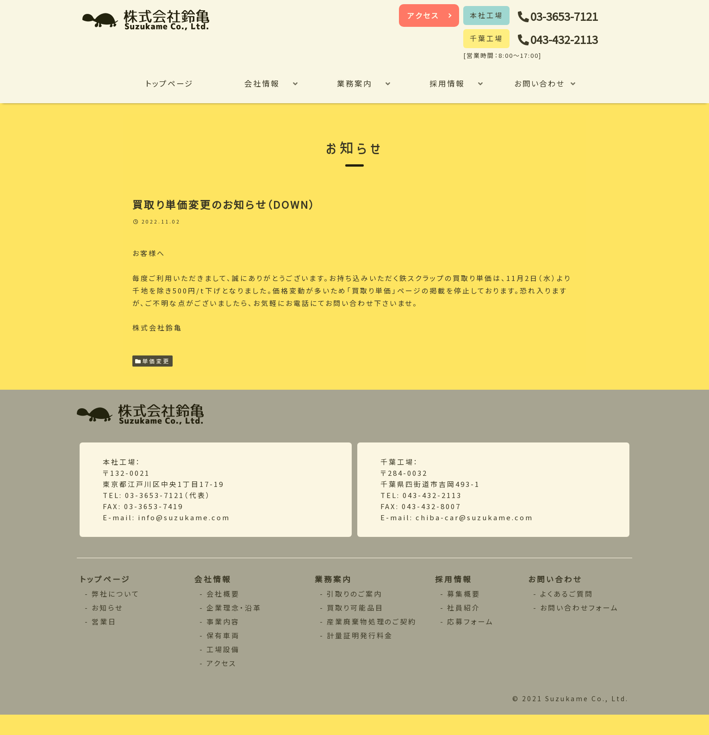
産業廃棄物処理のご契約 (372, 640)
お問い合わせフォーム (580, 626)
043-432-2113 (570, 39)
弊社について (116, 612)
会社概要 (223, 612)
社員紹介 (464, 626)
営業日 (105, 640)
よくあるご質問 (567, 612)
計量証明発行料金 (360, 654)
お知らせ (108, 626)
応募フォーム (471, 640)
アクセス (423, 15)
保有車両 (223, 654)
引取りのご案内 (355, 612)
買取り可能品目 (355, 626)
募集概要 (464, 612)
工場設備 (223, 668)
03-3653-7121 (570, 16)
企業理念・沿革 (234, 626)
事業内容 (223, 640)
